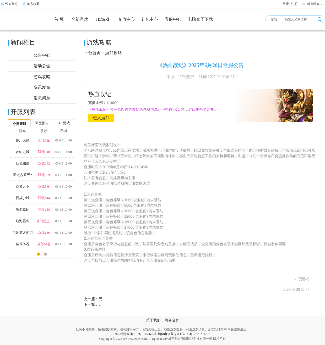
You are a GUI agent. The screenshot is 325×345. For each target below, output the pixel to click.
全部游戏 (79, 19)
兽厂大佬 (22, 140)
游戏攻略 (42, 76)
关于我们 (153, 320)
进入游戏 (101, 118)
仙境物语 (22, 163)
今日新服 (19, 124)
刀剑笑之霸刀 (22, 232)
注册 (294, 4)
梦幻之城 (22, 152)
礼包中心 (149, 19)
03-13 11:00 (63, 152)
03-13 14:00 (63, 140)
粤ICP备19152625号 (143, 334)
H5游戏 (103, 19)
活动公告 (42, 66)
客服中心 (173, 19)
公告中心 (42, 55)
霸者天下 (22, 186)
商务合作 (172, 320)
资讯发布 (42, 87)
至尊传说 (22, 244)
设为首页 (11, 4)
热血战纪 (22, 209)
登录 (286, 4)
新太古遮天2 (22, 175)
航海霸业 (22, 221)
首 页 (59, 19)
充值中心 (126, 19)
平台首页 (92, 53)
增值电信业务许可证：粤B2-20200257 (184, 334)
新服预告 (42, 123)
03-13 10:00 (63, 186)
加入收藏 (33, 4)
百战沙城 (22, 198)
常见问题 (42, 98)
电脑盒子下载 (200, 19)
